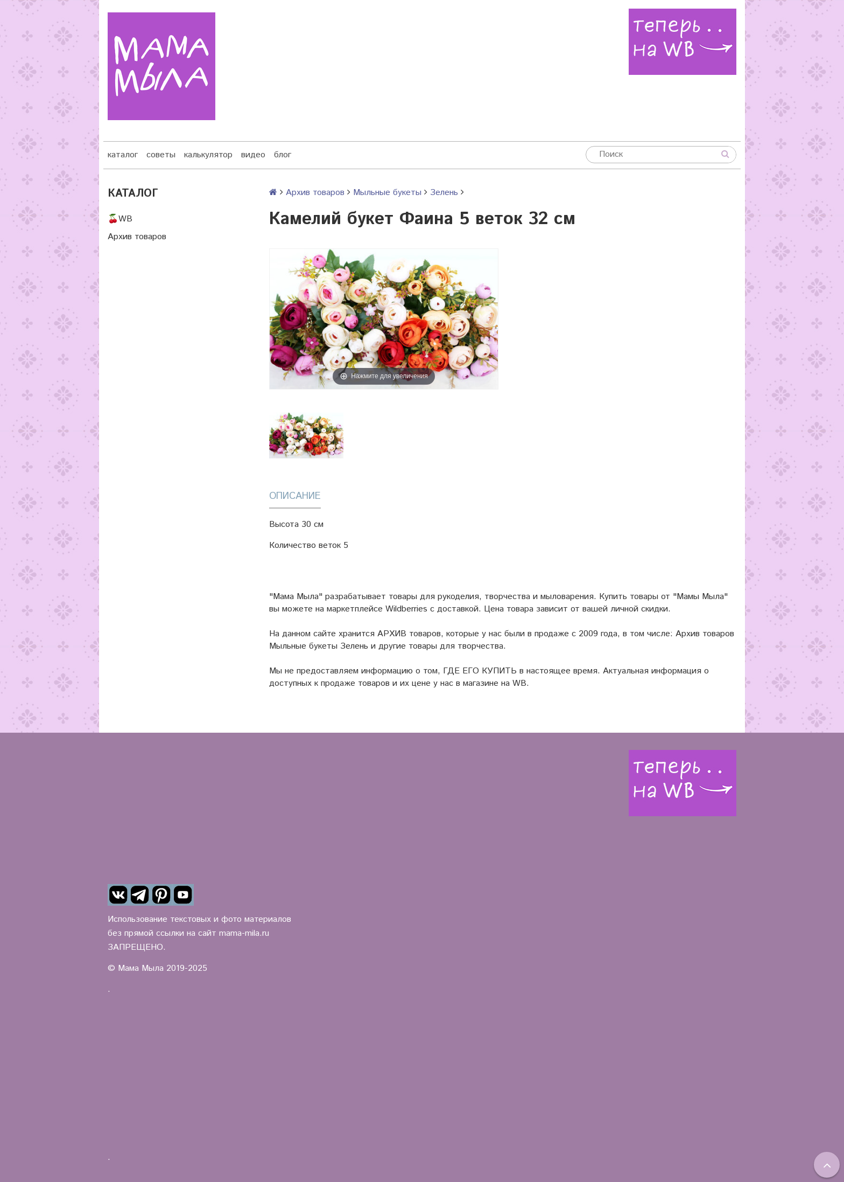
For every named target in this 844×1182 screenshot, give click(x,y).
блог (282, 155)
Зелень (444, 192)
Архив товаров (137, 237)
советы (160, 155)
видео (253, 155)
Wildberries (406, 609)
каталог (123, 155)
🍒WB (120, 219)
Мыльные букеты (387, 192)
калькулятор (208, 155)
